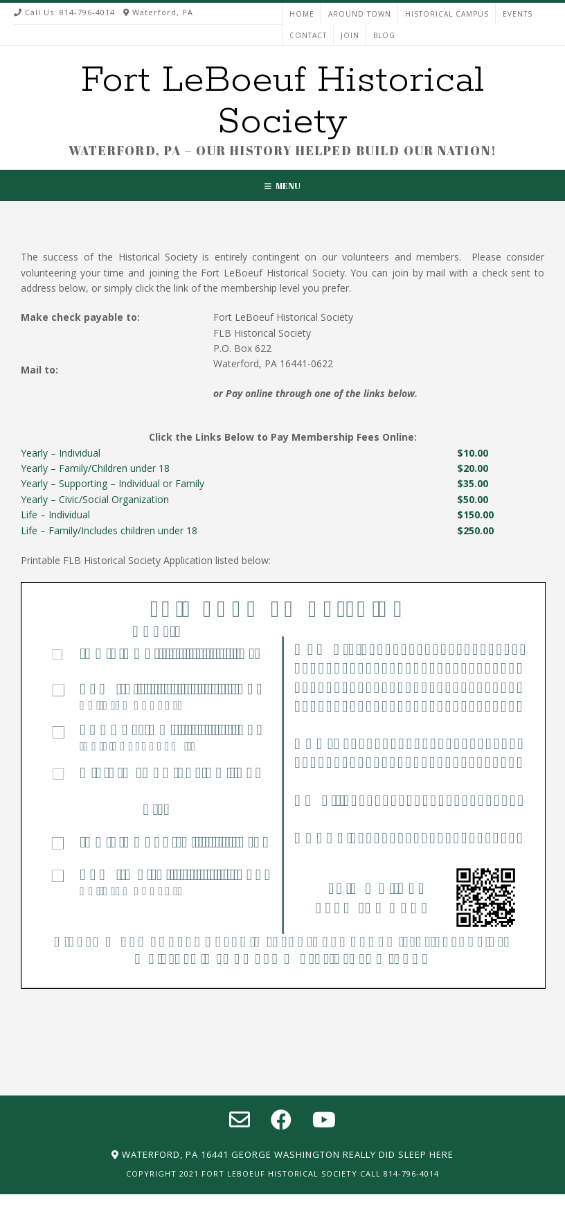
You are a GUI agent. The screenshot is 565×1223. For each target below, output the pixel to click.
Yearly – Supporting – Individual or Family (112, 483)
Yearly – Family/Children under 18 (95, 468)
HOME (301, 14)
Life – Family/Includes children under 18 (109, 530)
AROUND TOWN (359, 14)
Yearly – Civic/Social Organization (95, 499)
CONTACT (308, 35)
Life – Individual (55, 514)
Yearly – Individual (60, 452)
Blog (384, 35)
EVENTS (517, 14)
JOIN (350, 35)
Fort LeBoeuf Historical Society (282, 101)
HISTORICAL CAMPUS (447, 14)
